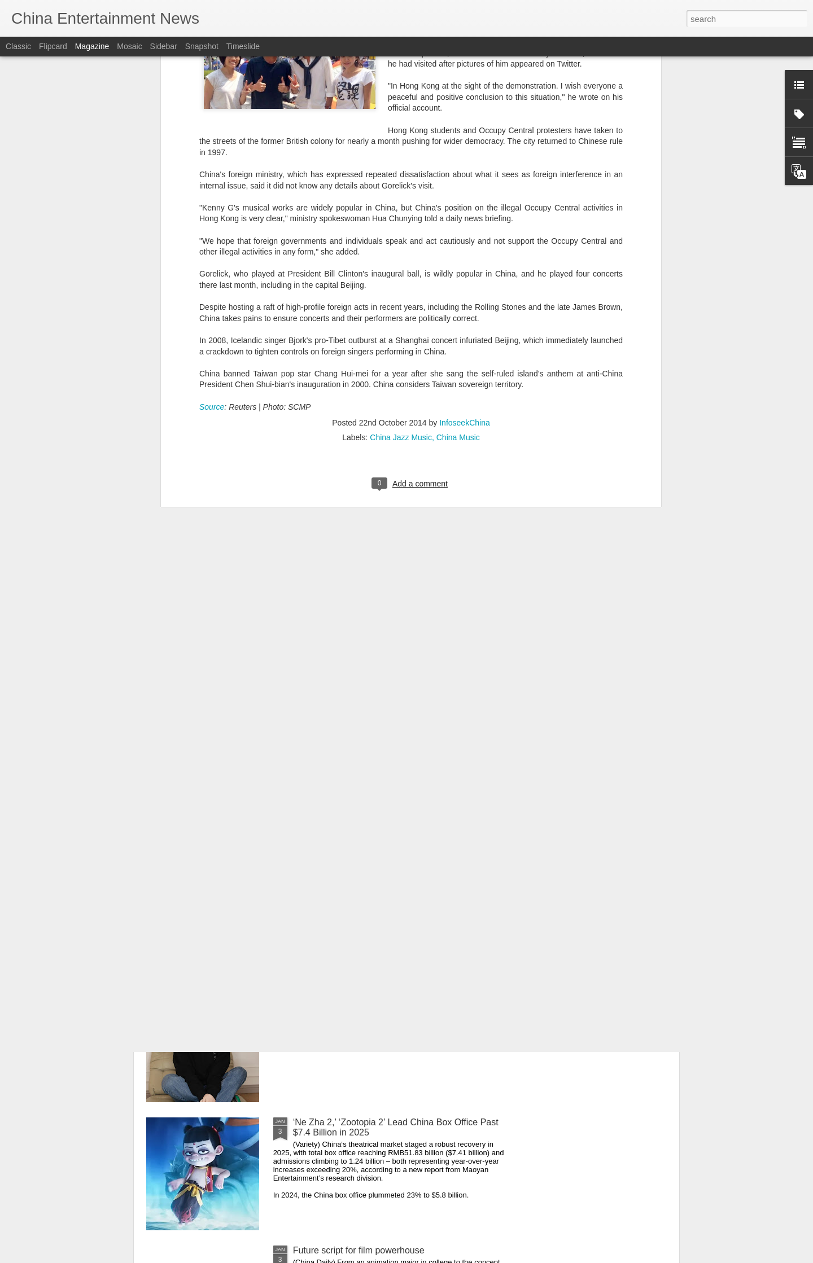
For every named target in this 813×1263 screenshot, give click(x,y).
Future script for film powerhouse (359, 1250)
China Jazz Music (401, 281)
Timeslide (243, 46)
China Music (458, 281)
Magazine (92, 46)
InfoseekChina (464, 266)
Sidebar (163, 46)
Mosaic (129, 46)
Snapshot (201, 46)
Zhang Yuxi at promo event (347, 866)
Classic (18, 46)
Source (211, 250)
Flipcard (53, 46)
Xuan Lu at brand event (340, 994)
